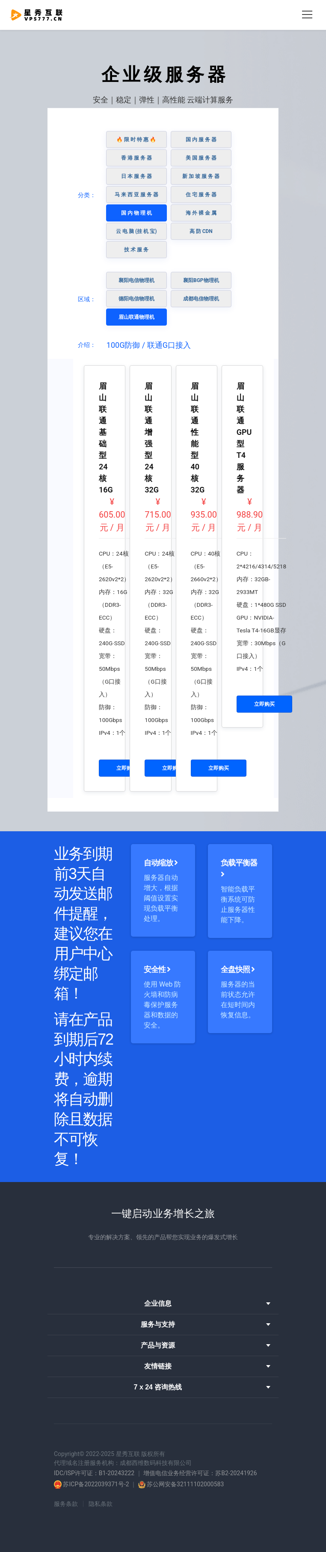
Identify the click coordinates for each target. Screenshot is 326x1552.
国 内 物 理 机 (136, 213)
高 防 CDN (201, 231)
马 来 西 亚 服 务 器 (136, 195)
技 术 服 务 (136, 250)
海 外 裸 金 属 (201, 213)
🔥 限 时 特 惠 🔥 (136, 140)
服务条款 (66, 1503)
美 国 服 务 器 (201, 158)
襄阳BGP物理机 (201, 280)
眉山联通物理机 (136, 317)
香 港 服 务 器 (136, 158)
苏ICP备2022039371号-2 (96, 1484)
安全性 (157, 969)
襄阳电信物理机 (136, 280)
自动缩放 (161, 862)
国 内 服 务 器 (201, 140)
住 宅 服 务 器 (201, 195)
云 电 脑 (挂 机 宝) (136, 231)
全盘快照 (238, 969)
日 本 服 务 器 (136, 176)
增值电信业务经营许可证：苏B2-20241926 (200, 1473)
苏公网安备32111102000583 (185, 1484)
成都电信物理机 (201, 299)
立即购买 (126, 768)
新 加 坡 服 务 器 (200, 176)
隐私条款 (101, 1503)
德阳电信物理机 (136, 299)
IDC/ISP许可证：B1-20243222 (94, 1473)
